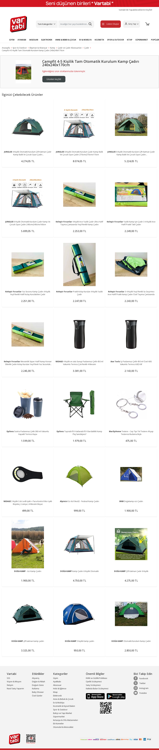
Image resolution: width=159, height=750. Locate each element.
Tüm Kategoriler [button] (45, 24)
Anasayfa (6, 47)
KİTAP (129, 39)
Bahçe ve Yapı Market (62, 713)
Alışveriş (35, 678)
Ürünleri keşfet (54, 79)
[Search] (76, 24)
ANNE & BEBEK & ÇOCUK (65, 39)
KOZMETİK (99, 39)
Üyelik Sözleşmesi (94, 681)
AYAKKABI (22, 39)
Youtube (140, 693)
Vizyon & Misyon (14, 681)
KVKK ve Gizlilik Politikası (96, 678)
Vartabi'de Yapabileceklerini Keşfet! (135, 10)
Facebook (141, 678)
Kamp (52, 47)
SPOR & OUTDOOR (115, 39)
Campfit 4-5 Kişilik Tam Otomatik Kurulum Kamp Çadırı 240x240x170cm (33, 50)
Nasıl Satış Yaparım (15, 688)
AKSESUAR (33, 39)
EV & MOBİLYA (85, 39)
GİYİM (11, 39)
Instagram (141, 688)
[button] (130, 24)
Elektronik (57, 695)
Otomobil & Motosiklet (63, 727)
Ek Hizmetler (58, 723)
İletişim (10, 685)
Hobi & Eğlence (59, 688)
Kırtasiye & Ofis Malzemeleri (65, 720)
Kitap (55, 692)
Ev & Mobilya (58, 702)
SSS (8, 678)
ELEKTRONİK (46, 39)
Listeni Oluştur (107, 24)
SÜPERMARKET (141, 39)
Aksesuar (57, 685)
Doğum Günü (38, 685)
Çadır (86, 47)
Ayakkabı (57, 681)
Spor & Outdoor (20, 47)
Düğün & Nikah (38, 681)
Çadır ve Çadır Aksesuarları (70, 47)
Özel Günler (37, 695)
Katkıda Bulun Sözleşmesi (97, 688)
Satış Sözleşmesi (93, 685)
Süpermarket (59, 716)
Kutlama (35, 688)
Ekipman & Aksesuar (38, 47)
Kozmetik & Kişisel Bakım (64, 706)
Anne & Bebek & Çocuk (63, 699)
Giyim (55, 678)
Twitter (140, 683)
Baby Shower (38, 692)
